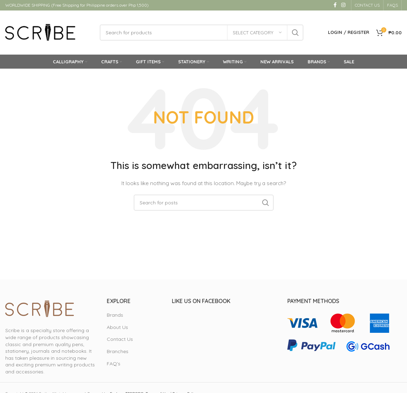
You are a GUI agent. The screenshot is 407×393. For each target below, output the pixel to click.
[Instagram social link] (343, 5)
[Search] (201, 33)
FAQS (392, 5)
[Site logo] (40, 33)
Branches (117, 353)
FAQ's (113, 365)
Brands (115, 316)
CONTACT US (367, 5)
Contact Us (120, 340)
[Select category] (257, 33)
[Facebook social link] (335, 5)
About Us (117, 328)
